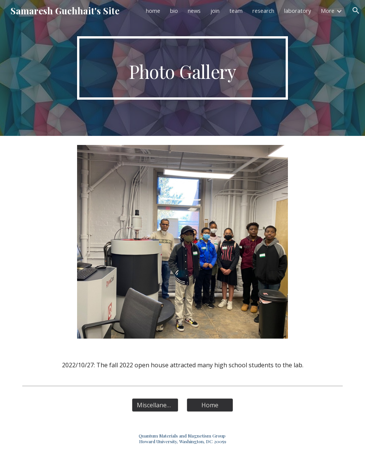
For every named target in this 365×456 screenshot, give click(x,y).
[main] (182, 68)
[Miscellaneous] (155, 405)
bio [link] (174, 10)
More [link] (327, 10)
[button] (356, 11)
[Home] (210, 405)
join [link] (215, 10)
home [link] (153, 10)
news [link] (194, 10)
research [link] (263, 10)
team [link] (236, 10)
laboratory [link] (297, 10)
